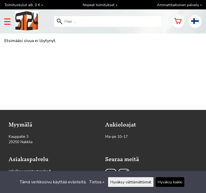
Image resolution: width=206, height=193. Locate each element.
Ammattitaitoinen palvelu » (179, 5)
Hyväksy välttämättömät (130, 182)
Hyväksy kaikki (170, 182)
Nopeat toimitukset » (100, 5)
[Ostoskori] (178, 21)
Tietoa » (96, 182)
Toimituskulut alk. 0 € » (23, 5)
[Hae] (107, 21)
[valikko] (7, 21)
